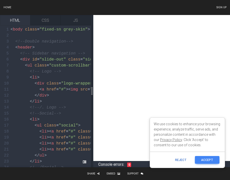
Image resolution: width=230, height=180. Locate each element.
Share (93, 173)
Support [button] (135, 173)
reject (181, 160)
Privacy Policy (171, 140)
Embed (113, 173)
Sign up (221, 7)
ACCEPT (207, 160)
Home (7, 7)
